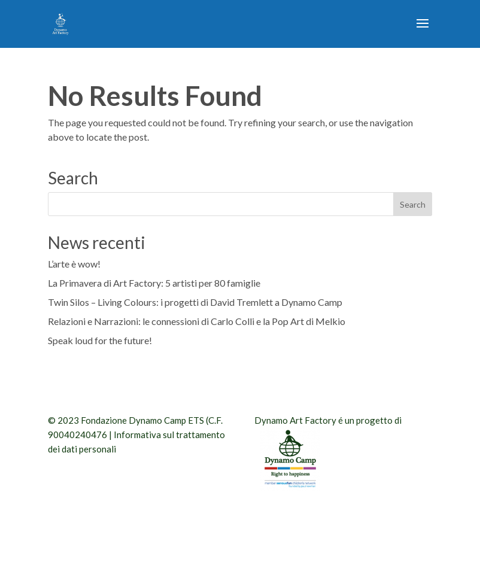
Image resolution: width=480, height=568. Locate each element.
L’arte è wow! (74, 263)
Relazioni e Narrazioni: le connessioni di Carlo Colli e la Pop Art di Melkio (196, 321)
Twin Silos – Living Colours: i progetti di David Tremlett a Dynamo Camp (195, 302)
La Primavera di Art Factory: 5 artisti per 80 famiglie (154, 282)
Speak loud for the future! (100, 340)
